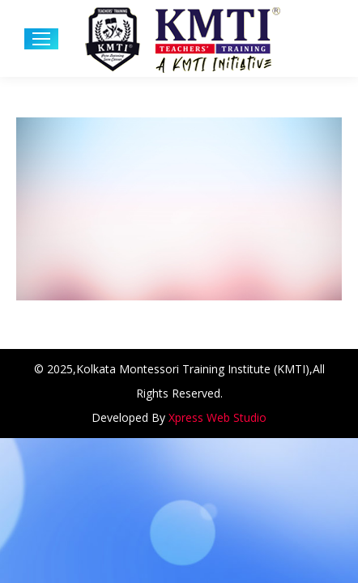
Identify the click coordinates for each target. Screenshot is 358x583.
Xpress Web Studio (217, 417)
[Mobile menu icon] (41, 38)
